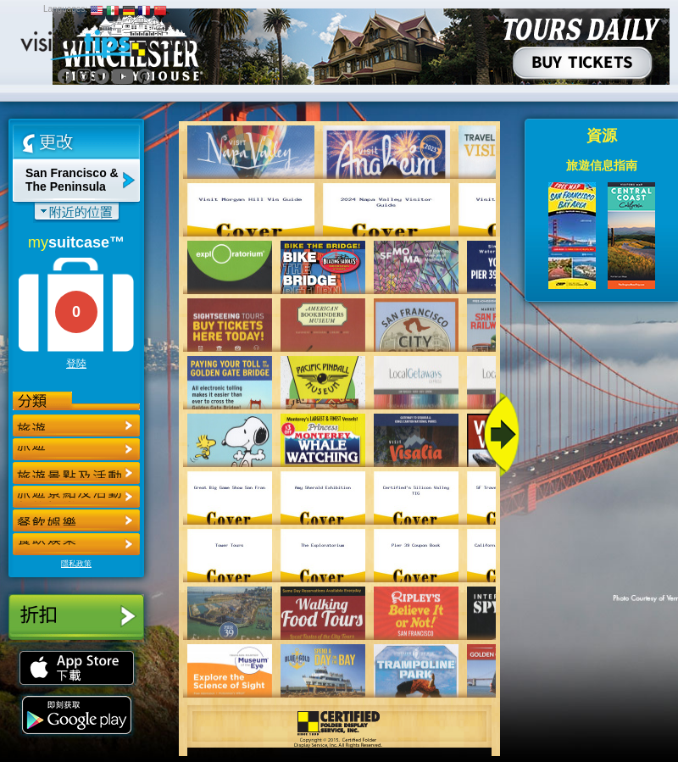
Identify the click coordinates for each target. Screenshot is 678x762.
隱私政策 (76, 563)
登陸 (76, 364)
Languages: (65, 9)
